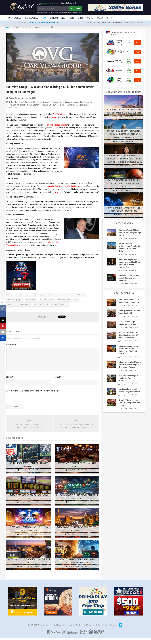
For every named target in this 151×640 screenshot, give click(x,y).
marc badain (32, 299)
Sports (90, 18)
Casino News (58, 102)
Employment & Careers (58, 105)
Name (9, 378)
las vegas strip (51, 303)
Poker (71, 18)
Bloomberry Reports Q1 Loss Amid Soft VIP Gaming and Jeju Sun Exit (129, 232)
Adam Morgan (15, 98)
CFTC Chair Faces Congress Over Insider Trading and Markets (128, 378)
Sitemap (113, 627)
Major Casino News (114, 23)
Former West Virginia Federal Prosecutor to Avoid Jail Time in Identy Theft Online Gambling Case (124, 159)
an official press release (57, 125)
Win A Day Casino (119, 61)
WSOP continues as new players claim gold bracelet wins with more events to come (76, 428)
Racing (100, 18)
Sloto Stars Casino (119, 80)
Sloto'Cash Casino (119, 52)
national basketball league (74, 294)
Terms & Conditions (88, 627)
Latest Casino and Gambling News (33, 102)
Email (58, 378)
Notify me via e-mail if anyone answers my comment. (32, 392)
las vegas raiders (48, 299)
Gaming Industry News (22, 105)
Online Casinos (31, 18)
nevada (64, 303)
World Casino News (60, 627)
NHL (11, 102)
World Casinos (14, 18)
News (44, 18)
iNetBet (119, 71)
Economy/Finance (40, 105)
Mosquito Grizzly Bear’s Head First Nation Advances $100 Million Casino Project (128, 335)
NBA (16, 102)
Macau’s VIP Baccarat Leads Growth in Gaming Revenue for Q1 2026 (129, 402)
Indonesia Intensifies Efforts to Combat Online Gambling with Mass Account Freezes (129, 364)
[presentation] (22, 400)
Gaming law (90, 23)
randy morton (28, 294)
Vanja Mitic (72, 472)
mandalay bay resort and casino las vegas (25, 303)
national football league (68, 299)
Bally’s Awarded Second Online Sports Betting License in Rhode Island (124, 183)
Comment (11, 343)
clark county (13, 294)
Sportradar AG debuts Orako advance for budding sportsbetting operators (29, 428)
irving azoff (42, 294)
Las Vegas (84, 102)
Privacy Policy (103, 627)
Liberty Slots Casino (119, 42)
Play (138, 43)
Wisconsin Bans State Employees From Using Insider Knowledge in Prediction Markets (58, 23)
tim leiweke (55, 294)
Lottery (109, 18)
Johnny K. (23, 472)
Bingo (80, 18)
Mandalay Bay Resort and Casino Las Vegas (65, 186)
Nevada (58, 191)
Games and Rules (57, 18)
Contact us (74, 627)
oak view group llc (16, 299)
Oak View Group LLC (61, 114)
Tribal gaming (101, 23)
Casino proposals (72, 102)
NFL (50, 102)
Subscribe (75, 9)
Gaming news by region (132, 23)
